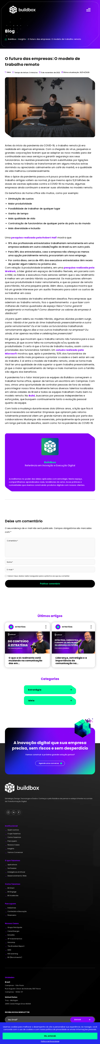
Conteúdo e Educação (17, 911)
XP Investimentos (15, 939)
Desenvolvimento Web (17, 876)
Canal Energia (13, 931)
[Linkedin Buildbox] (13, 812)
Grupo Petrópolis (15, 927)
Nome (10, 562)
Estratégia (50, 689)
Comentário (12, 541)
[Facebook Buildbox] (19, 812)
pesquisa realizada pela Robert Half (34, 237)
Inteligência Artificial (16, 872)
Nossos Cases (14, 845)
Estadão (11, 935)
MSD (9, 950)
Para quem (12, 841)
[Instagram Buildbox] (8, 812)
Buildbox (12, 39)
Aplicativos (12, 865)
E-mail (10, 569)
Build (32, 395)
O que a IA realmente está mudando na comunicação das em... (25, 660)
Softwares (12, 868)
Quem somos (13, 830)
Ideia (8, 72)
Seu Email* (13, 1019)
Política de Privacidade (50, 1041)
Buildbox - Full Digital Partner (23, 9)
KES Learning (13, 954)
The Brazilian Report (16, 946)
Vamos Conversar (15, 852)
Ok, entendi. (50, 1036)
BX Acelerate (13, 896)
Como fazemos (14, 837)
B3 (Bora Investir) (15, 957)
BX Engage (12, 892)
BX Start (11, 888)
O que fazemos (14, 834)
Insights (22, 39)
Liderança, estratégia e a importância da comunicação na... (71, 660)
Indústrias (12, 908)
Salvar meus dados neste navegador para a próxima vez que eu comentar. (39, 576)
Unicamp (11, 942)
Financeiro (12, 915)
